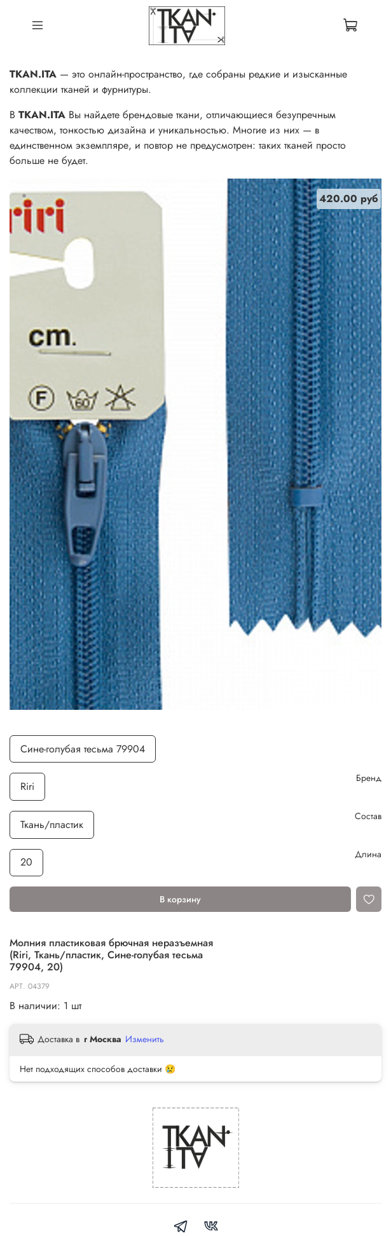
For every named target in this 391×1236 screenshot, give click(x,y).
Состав (368, 816)
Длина (368, 854)
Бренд (368, 778)
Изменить (144, 1039)
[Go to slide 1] (24, 196)
